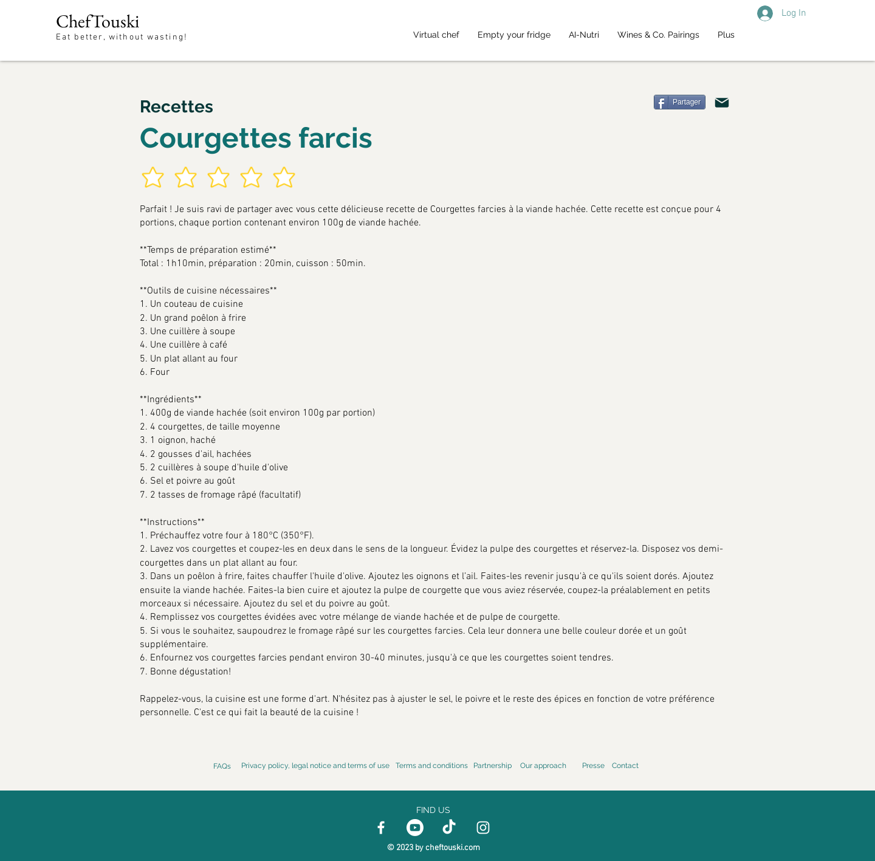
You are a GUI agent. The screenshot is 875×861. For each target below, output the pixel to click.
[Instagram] (483, 827)
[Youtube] (415, 827)
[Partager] (679, 102)
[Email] (722, 103)
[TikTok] (449, 827)
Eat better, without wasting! (123, 37)
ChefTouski (97, 21)
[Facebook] (380, 827)
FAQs (222, 766)
